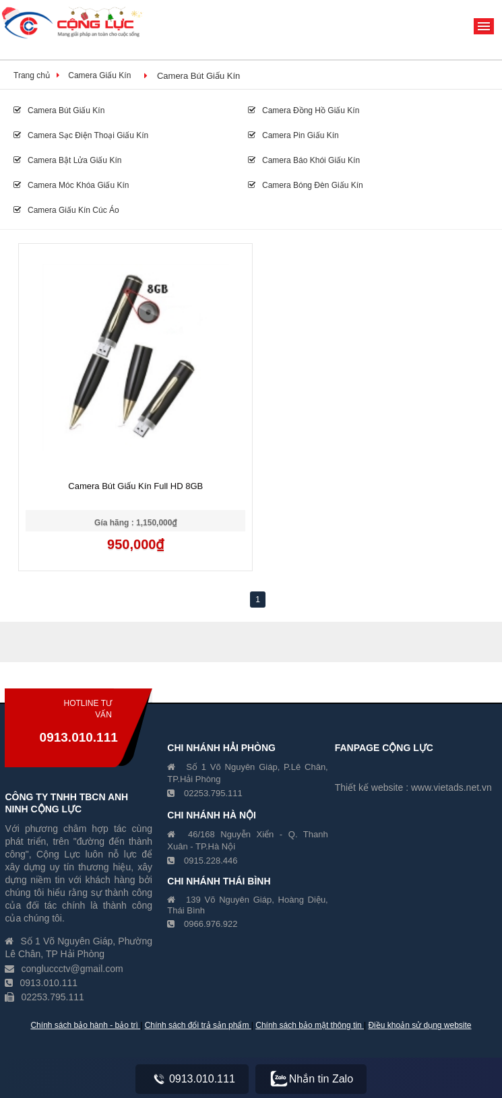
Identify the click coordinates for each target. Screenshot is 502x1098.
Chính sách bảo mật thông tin (309, 1025)
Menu (484, 26)
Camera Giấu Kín (99, 75)
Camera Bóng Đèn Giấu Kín (305, 185)
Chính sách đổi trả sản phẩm (198, 1025)
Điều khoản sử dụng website (419, 1025)
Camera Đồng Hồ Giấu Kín (303, 110)
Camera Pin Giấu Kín (293, 135)
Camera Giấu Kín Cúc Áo (66, 210)
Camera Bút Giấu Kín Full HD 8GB (135, 486)
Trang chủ (31, 75)
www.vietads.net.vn (451, 787)
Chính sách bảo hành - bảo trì (85, 1025)
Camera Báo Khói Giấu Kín (304, 160)
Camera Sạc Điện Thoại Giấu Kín (80, 135)
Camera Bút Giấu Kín (198, 76)
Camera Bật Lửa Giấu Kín (67, 160)
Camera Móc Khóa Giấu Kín (71, 185)
